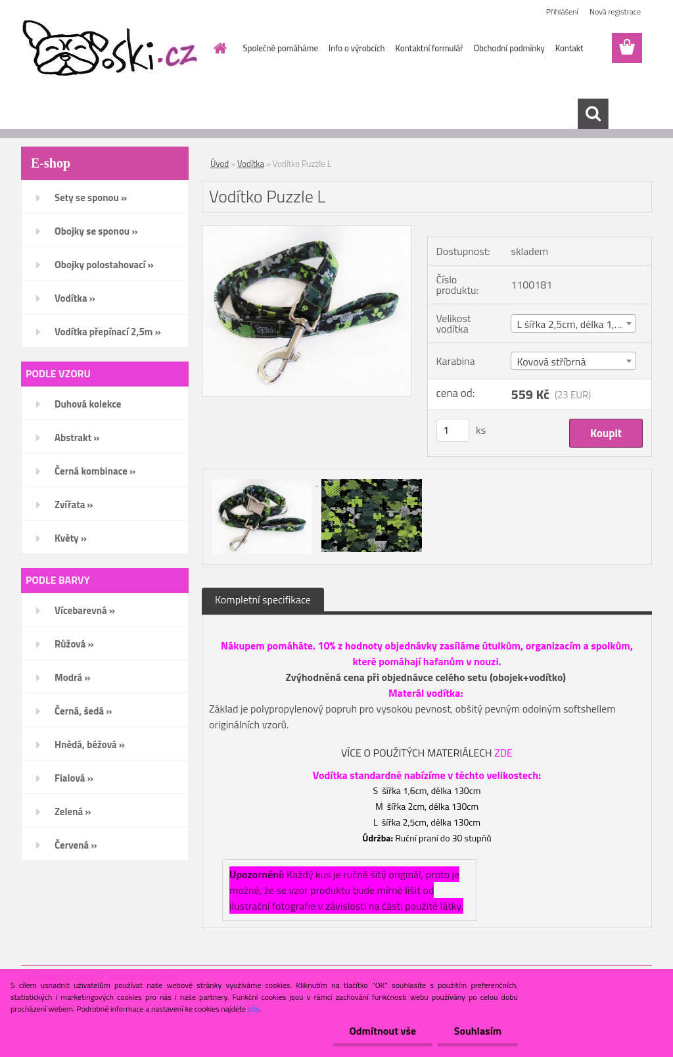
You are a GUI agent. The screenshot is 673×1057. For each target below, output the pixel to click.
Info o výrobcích (357, 48)
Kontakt (569, 48)
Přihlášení (562, 11)
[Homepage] (218, 48)
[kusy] (452, 430)
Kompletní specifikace (263, 599)
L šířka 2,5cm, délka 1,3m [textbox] (573, 324)
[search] (593, 114)
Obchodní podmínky (508, 48)
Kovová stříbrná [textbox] (551, 361)
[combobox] (573, 323)
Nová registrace (615, 11)
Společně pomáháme (280, 48)
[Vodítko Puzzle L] (306, 231)
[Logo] (111, 49)
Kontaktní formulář (429, 48)
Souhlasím (477, 1031)
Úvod (219, 163)
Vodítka (250, 163)
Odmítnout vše (382, 1031)
